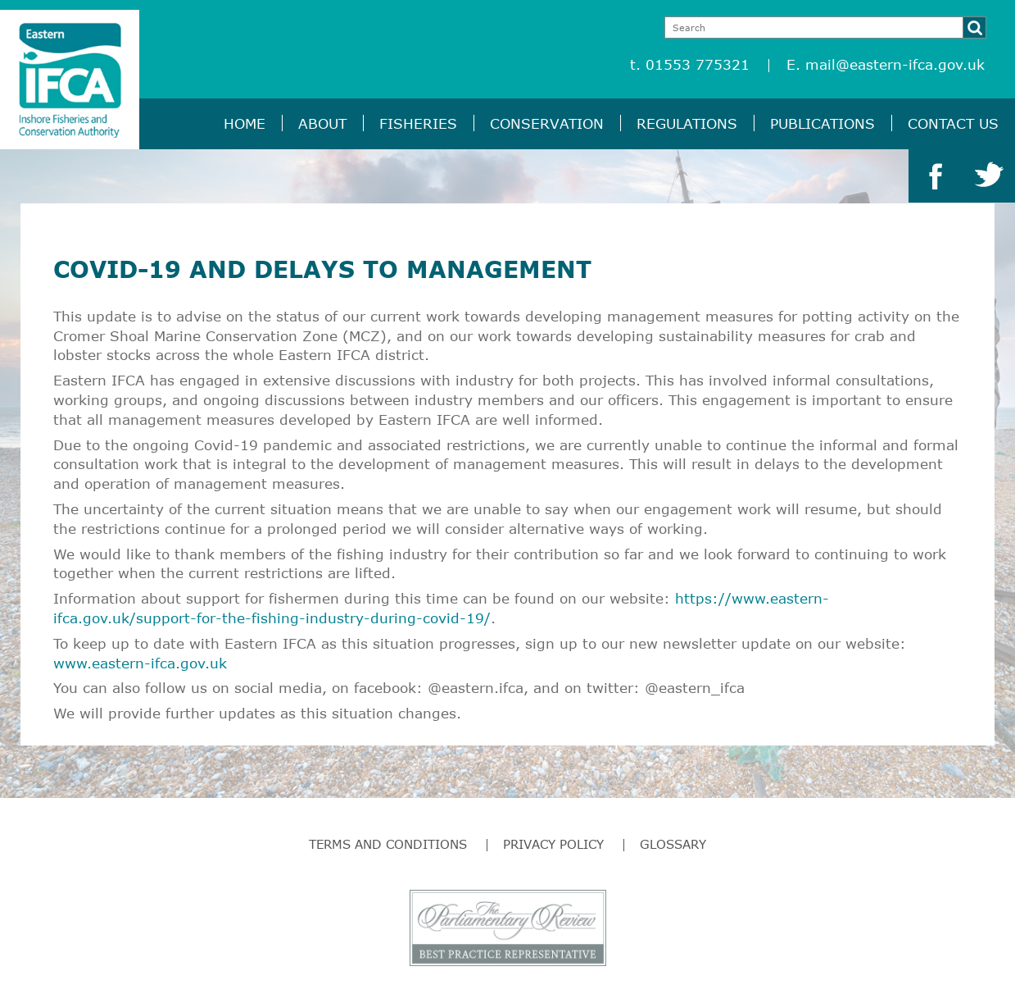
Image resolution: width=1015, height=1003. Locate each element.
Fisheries (418, 123)
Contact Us (953, 123)
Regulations (687, 123)
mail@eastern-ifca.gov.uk (895, 64)
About (322, 123)
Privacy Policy (553, 844)
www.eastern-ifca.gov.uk (140, 663)
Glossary (673, 844)
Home (244, 123)
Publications (822, 123)
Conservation (547, 123)
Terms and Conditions (388, 844)
